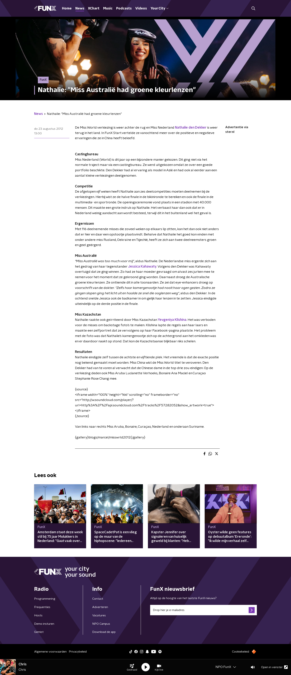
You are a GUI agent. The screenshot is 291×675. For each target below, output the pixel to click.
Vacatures (99, 615)
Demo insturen (44, 623)
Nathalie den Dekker (191, 127)
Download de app (104, 631)
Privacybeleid (78, 651)
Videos (141, 8)
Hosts (38, 615)
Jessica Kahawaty (142, 266)
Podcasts (124, 8)
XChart (93, 8)
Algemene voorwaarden (50, 651)
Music (107, 8)
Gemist (39, 631)
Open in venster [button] (274, 667)
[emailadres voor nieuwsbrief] (203, 610)
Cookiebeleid (240, 651)
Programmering (44, 598)
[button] (132, 667)
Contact (97, 598)
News (79, 8)
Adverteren (100, 607)
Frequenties (42, 607)
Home (67, 8)
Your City (160, 8)
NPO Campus (101, 623)
